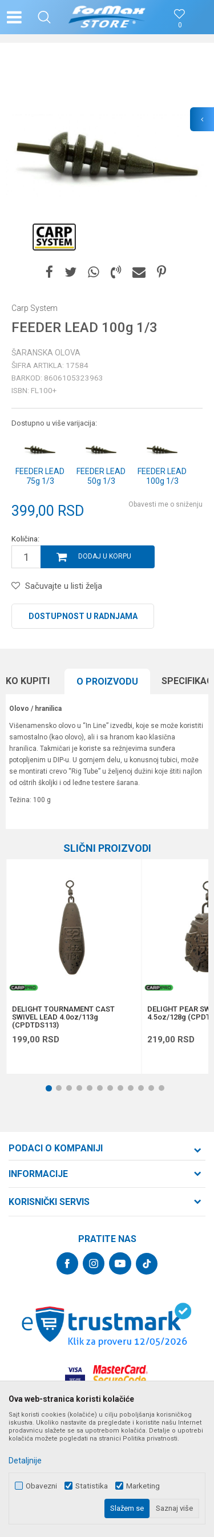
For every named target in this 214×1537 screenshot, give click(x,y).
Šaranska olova (45, 352)
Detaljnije (25, 1460)
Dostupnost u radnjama (83, 616)
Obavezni (41, 1486)
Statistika (91, 1486)
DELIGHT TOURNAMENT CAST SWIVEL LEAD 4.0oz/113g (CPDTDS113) (63, 1017)
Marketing (143, 1486)
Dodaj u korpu (104, 556)
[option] (107, 155)
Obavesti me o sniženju (165, 504)
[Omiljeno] (179, 25)
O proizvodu (107, 681)
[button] (44, 17)
